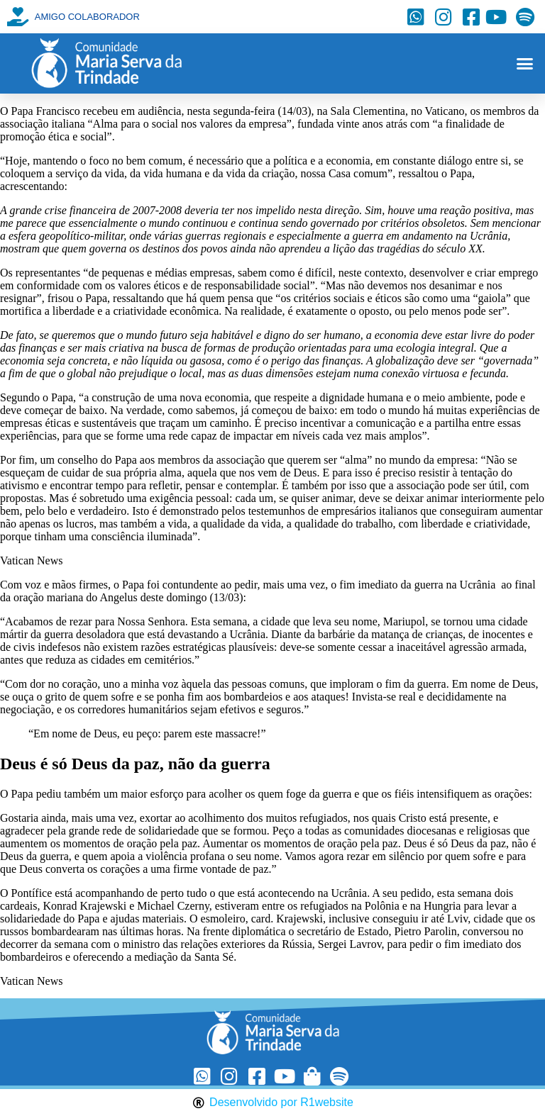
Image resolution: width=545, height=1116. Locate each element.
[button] (524, 63)
